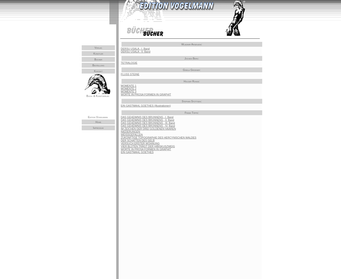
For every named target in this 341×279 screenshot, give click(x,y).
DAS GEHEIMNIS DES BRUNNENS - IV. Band (148, 125)
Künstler (98, 53)
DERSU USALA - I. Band (135, 48)
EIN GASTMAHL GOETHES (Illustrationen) (146, 105)
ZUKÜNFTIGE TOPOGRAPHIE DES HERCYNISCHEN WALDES (158, 137)
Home (98, 121)
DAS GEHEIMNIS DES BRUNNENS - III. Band (148, 122)
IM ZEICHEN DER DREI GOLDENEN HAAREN (148, 128)
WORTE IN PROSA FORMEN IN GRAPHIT (146, 94)
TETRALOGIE (129, 62)
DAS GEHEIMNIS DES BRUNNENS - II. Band (147, 120)
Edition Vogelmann (98, 116)
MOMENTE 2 (128, 88)
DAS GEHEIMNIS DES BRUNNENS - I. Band (147, 117)
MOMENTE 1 (128, 85)
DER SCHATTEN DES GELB (138, 140)
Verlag (98, 47)
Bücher (98, 59)
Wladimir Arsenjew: (191, 44)
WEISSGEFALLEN (132, 134)
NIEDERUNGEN (130, 131)
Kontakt (98, 71)
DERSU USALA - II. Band (135, 51)
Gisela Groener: (192, 69)
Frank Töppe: (192, 112)
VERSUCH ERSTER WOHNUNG (140, 143)
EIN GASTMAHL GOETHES (137, 152)
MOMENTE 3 (128, 91)
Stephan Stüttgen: (192, 101)
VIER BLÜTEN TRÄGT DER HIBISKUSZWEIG (148, 146)
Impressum (98, 127)
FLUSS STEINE (130, 74)
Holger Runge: (192, 81)
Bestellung (98, 65)
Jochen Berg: (192, 58)
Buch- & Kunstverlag (97, 95)
